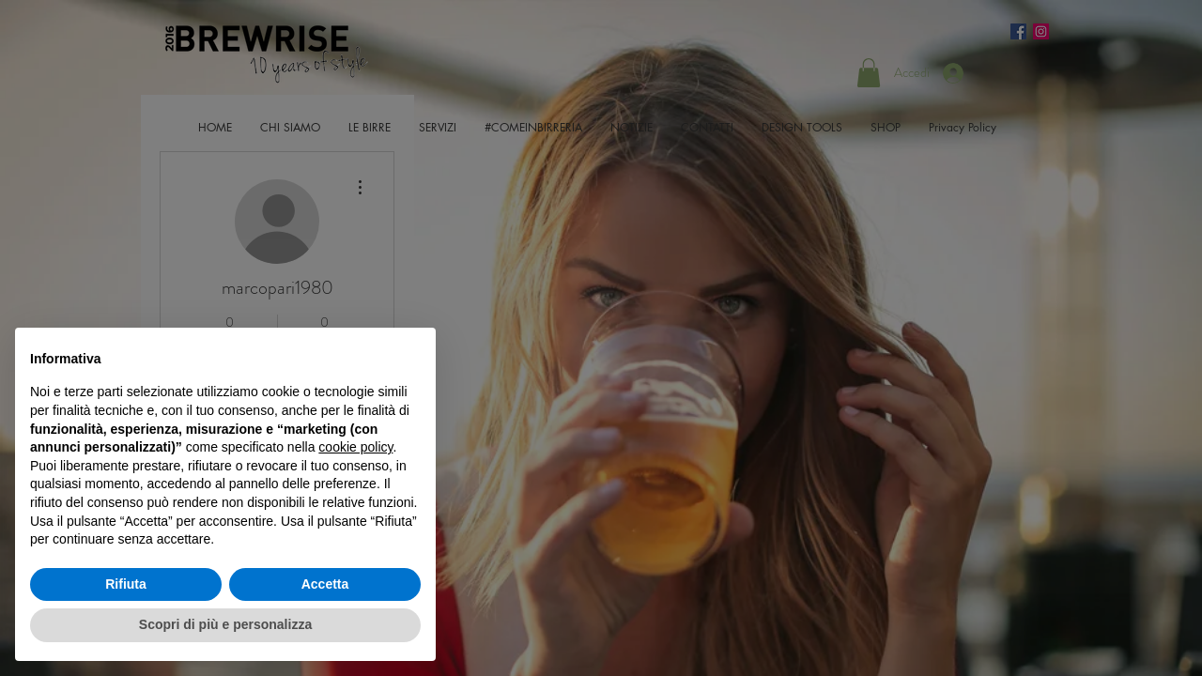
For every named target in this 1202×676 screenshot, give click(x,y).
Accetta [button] (325, 584)
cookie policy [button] (355, 446)
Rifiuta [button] (125, 584)
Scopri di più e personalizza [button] (225, 624)
